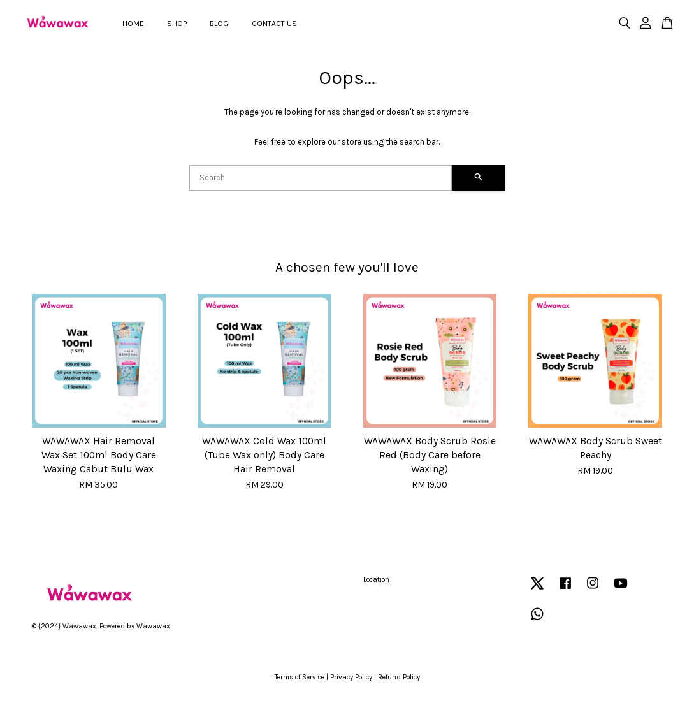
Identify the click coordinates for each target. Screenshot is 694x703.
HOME (133, 23)
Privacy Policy (351, 677)
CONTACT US (274, 23)
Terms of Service (299, 677)
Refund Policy (399, 677)
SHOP (177, 23)
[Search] (320, 178)
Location (376, 580)
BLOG (219, 23)
